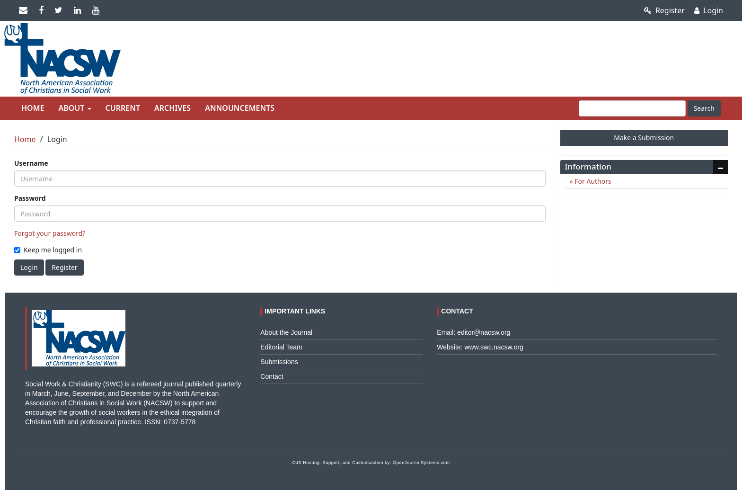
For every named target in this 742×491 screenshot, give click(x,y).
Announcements (239, 108)
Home (32, 108)
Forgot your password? (49, 233)
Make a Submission (644, 137)
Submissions (279, 362)
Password (30, 198)
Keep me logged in (48, 249)
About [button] (74, 108)
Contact (271, 376)
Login (708, 10)
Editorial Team (281, 347)
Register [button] (64, 267)
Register (664, 10)
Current (123, 108)
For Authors (592, 181)
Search (704, 108)
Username (31, 163)
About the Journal (286, 332)
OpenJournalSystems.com (421, 462)
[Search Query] (632, 108)
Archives (172, 108)
